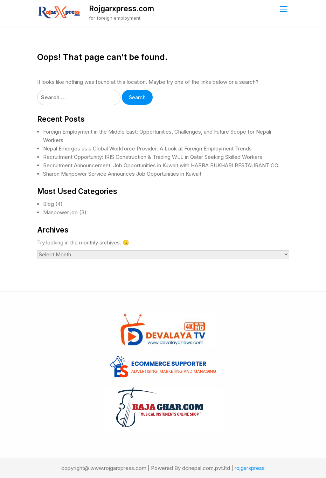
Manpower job (60, 212)
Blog (48, 204)
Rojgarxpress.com (121, 8)
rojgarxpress (250, 468)
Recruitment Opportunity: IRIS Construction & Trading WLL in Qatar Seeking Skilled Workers (152, 157)
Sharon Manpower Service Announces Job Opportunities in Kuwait (122, 173)
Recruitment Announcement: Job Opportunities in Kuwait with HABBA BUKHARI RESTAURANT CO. (161, 165)
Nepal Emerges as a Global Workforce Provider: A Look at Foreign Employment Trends (147, 148)
